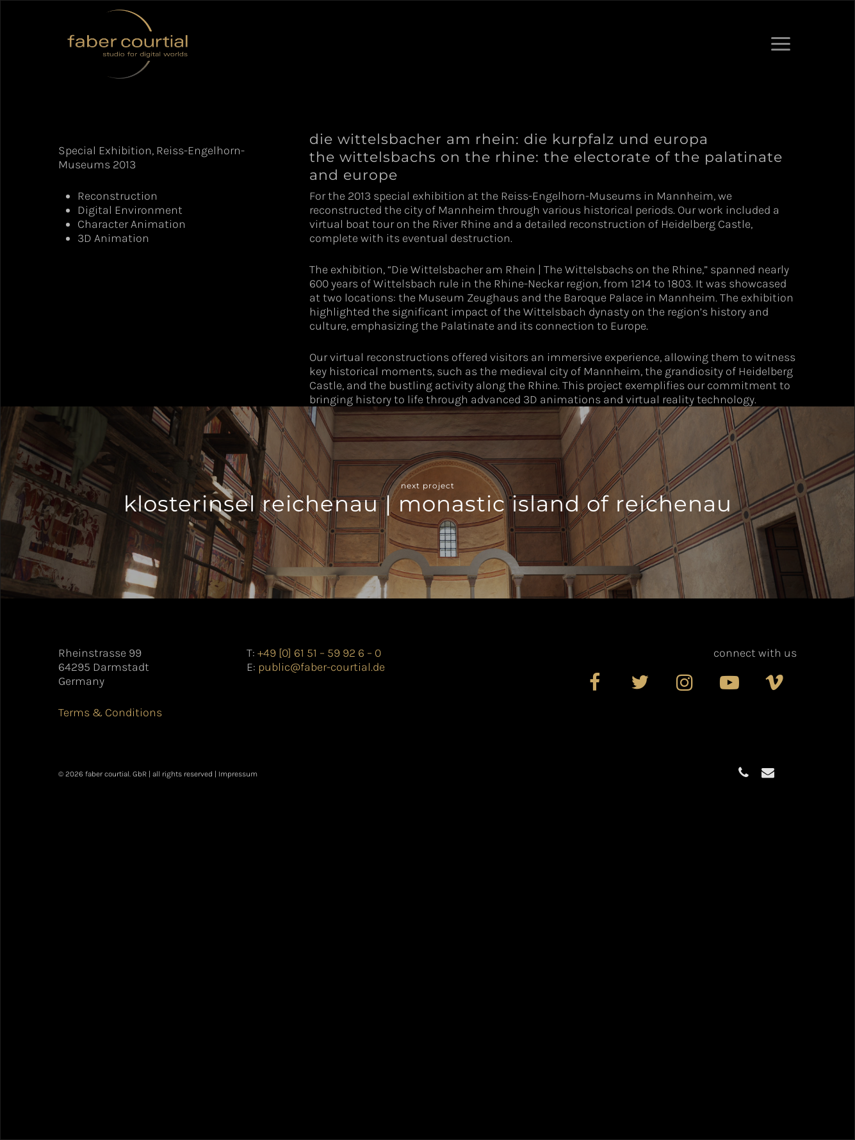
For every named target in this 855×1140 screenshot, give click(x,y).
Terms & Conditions (110, 1058)
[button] (780, 44)
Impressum (237, 1119)
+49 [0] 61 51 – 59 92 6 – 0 (319, 998)
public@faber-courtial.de (321, 1013)
